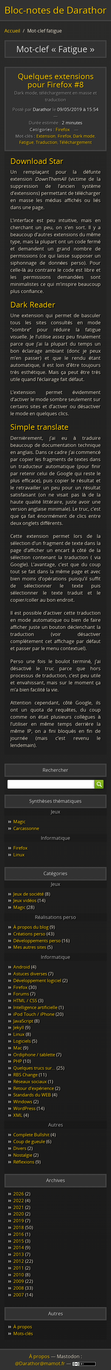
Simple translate (39, 427)
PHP (17, 1061)
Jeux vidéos (24, 900)
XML (17, 1115)
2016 (18, 1234)
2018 (18, 1227)
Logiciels (22, 1041)
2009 (18, 1281)
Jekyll (18, 1027)
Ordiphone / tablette (34, 1054)
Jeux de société (28, 894)
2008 (18, 1288)
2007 (18, 1295)
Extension (46, 136)
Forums (21, 994)
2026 (18, 1194)
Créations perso (29, 934)
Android (21, 967)
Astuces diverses (30, 974)
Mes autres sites (29, 947)
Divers (19, 1148)
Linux (19, 855)
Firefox (63, 129)
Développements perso (37, 940)
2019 (18, 1220)
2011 (18, 1268)
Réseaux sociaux (30, 1081)
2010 (18, 1275)
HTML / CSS (25, 1000)
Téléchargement (75, 142)
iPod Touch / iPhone (33, 1014)
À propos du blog (31, 927)
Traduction (46, 142)
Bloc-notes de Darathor (55, 10)
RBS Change (25, 1075)
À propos (22, 1327)
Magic (19, 821)
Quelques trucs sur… (34, 1068)
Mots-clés (23, 1333)
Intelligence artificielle (35, 1007)
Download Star (36, 161)
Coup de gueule (29, 1141)
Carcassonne (26, 828)
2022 (18, 1200)
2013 (18, 1254)
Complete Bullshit (31, 1135)
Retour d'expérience (33, 1088)
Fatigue (26, 142)
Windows (22, 1101)
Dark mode (84, 136)
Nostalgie (22, 1155)
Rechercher (55, 770)
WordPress (24, 1108)
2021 (18, 1207)
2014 (18, 1247)
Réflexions (23, 1162)
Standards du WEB (32, 1095)
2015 (18, 1241)
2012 (18, 1261)
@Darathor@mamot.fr (40, 1363)
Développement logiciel (37, 980)
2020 (18, 1214)
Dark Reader (32, 305)
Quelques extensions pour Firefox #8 (56, 80)
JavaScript (23, 1021)
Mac (17, 1048)
